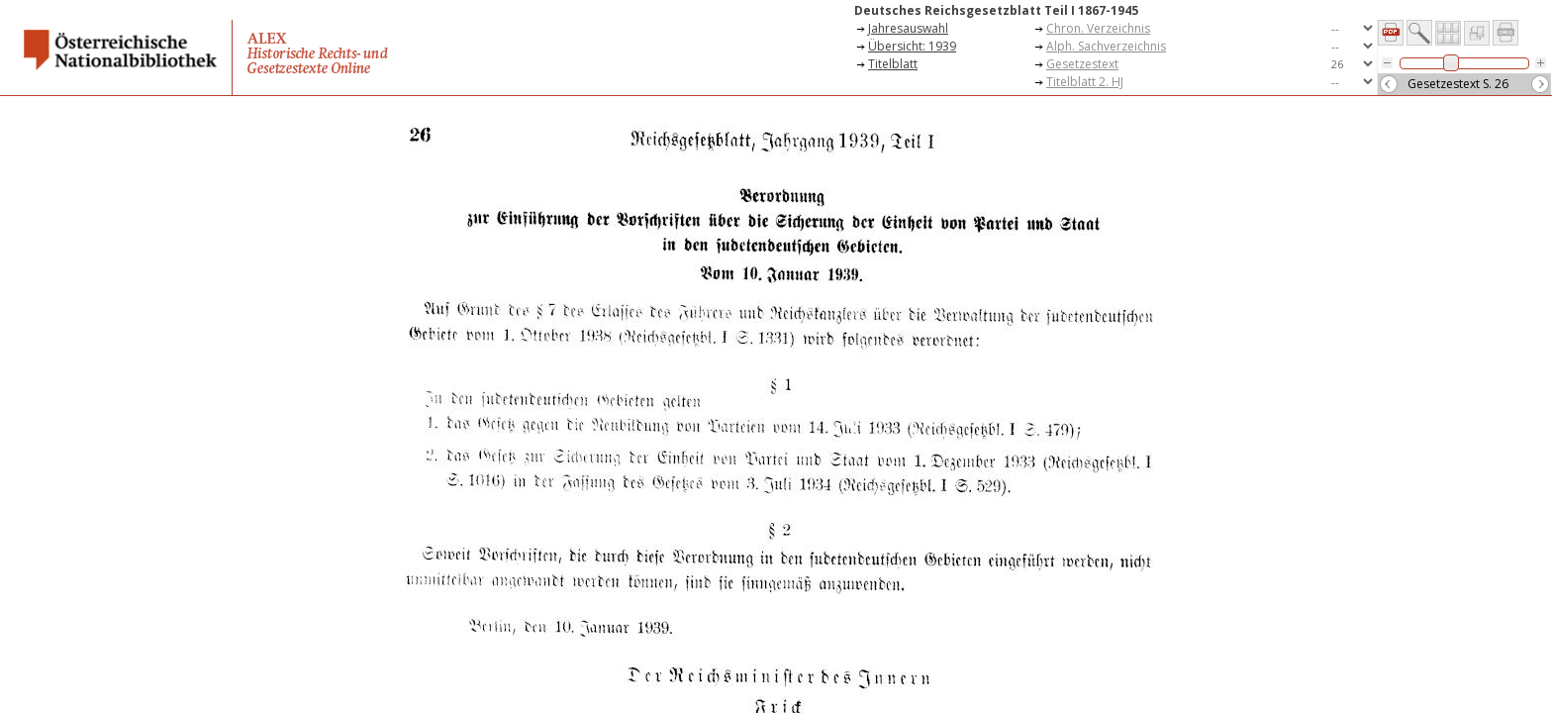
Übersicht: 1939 (912, 46)
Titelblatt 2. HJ (1084, 81)
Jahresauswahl (908, 28)
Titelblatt (893, 63)
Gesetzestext (1082, 63)
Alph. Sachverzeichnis (1106, 46)
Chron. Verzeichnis (1098, 28)
